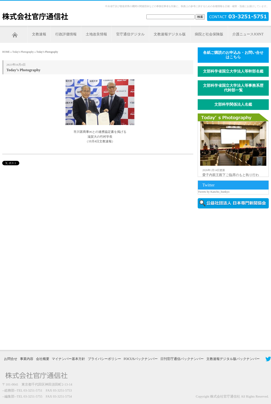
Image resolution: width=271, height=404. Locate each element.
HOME (6, 51)
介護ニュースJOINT (247, 34)
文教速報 (39, 34)
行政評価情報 (66, 34)
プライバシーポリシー (104, 359)
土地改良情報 (96, 34)
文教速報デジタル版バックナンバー (233, 359)
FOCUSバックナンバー (141, 359)
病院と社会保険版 (209, 34)
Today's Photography (23, 51)
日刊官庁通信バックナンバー (182, 359)
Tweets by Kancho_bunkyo (213, 191)
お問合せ (10, 359)
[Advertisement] (218, 278)
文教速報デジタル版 (170, 34)
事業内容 (26, 359)
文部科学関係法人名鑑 (233, 104)
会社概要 (42, 359)
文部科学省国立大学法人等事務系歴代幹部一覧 (233, 87)
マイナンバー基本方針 (68, 359)
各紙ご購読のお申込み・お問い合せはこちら (233, 54)
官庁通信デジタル (130, 34)
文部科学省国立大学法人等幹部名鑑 (233, 71)
